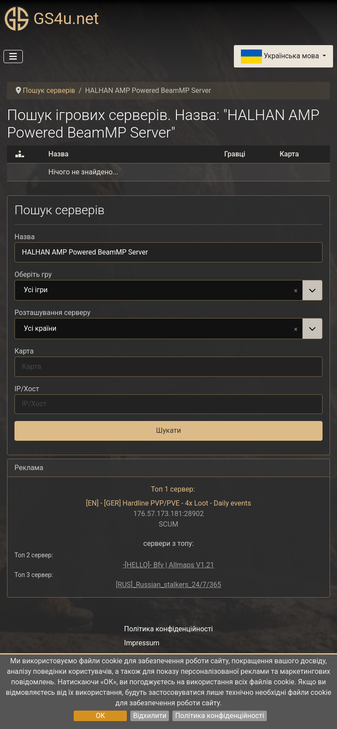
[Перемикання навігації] (13, 56)
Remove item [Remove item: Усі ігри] (295, 290)
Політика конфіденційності (219, 715)
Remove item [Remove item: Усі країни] (295, 328)
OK (100, 715)
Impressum (142, 643)
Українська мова (281, 57)
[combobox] (168, 290)
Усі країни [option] (159, 329)
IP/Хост (26, 389)
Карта (24, 351)
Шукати (168, 430)
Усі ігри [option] (159, 290)
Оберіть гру (33, 274)
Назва (24, 237)
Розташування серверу (52, 312)
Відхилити (149, 715)
